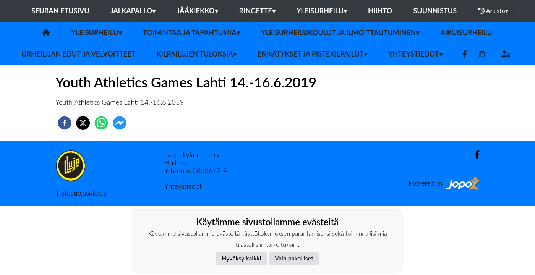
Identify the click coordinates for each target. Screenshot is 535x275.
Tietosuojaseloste (81, 193)
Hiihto (380, 10)
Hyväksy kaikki (241, 258)
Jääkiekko (197, 10)
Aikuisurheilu (466, 32)
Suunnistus (435, 10)
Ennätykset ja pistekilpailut (312, 54)
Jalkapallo (133, 10)
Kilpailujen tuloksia (196, 54)
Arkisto (493, 10)
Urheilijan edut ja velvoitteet (78, 54)
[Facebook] (464, 54)
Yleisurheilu (322, 10)
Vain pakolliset (294, 258)
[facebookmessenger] (119, 123)
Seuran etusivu (60, 10)
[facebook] (64, 123)
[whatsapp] (101, 123)
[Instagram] (482, 54)
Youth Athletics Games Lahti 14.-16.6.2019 (119, 102)
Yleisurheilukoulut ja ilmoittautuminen (340, 32)
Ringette (257, 10)
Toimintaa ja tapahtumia (191, 32)
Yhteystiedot (415, 54)
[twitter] (83, 123)
